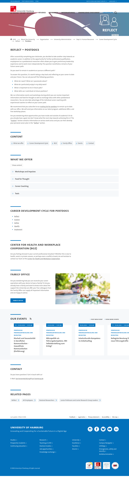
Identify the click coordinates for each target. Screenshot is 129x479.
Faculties (75, 449)
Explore (14, 123)
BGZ (55, 146)
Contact (91, 146)
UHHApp (102, 449)
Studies (42, 12)
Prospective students (17, 446)
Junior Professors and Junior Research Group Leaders (79, 403)
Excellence (76, 446)
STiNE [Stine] (36, 1)
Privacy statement (93, 420)
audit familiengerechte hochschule (89, 468)
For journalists (15, 1)
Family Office (67, 146)
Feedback (72, 420)
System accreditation (115, 467)
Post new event (96, 322)
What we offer (18, 146)
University (108, 12)
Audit (96, 466)
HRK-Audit (106, 466)
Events (80, 146)
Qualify (16, 229)
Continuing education (18, 449)
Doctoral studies (45, 449)
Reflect (16, 219)
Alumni (74, 452)
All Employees (28, 403)
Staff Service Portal (28, 1)
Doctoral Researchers (46, 403)
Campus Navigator (105, 446)
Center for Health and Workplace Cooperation (43, 262)
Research (53, 12)
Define (36, 126)
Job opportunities (46, 452)
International (68, 12)
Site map (114, 420)
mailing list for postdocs (48, 110)
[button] (96, 1)
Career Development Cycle (38, 146)
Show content (17, 168)
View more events (112, 322)
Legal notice (81, 420)
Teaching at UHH (45, 446)
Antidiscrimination (105, 457)
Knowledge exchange (88, 12)
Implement (18, 232)
